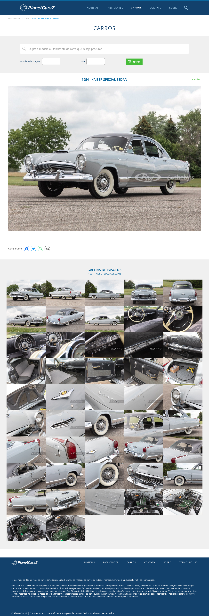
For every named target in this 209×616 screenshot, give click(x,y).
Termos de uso (188, 561)
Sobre (173, 7)
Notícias (92, 7)
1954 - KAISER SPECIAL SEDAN (45, 18)
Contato (155, 7)
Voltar (197, 77)
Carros (135, 7)
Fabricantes (114, 7)
